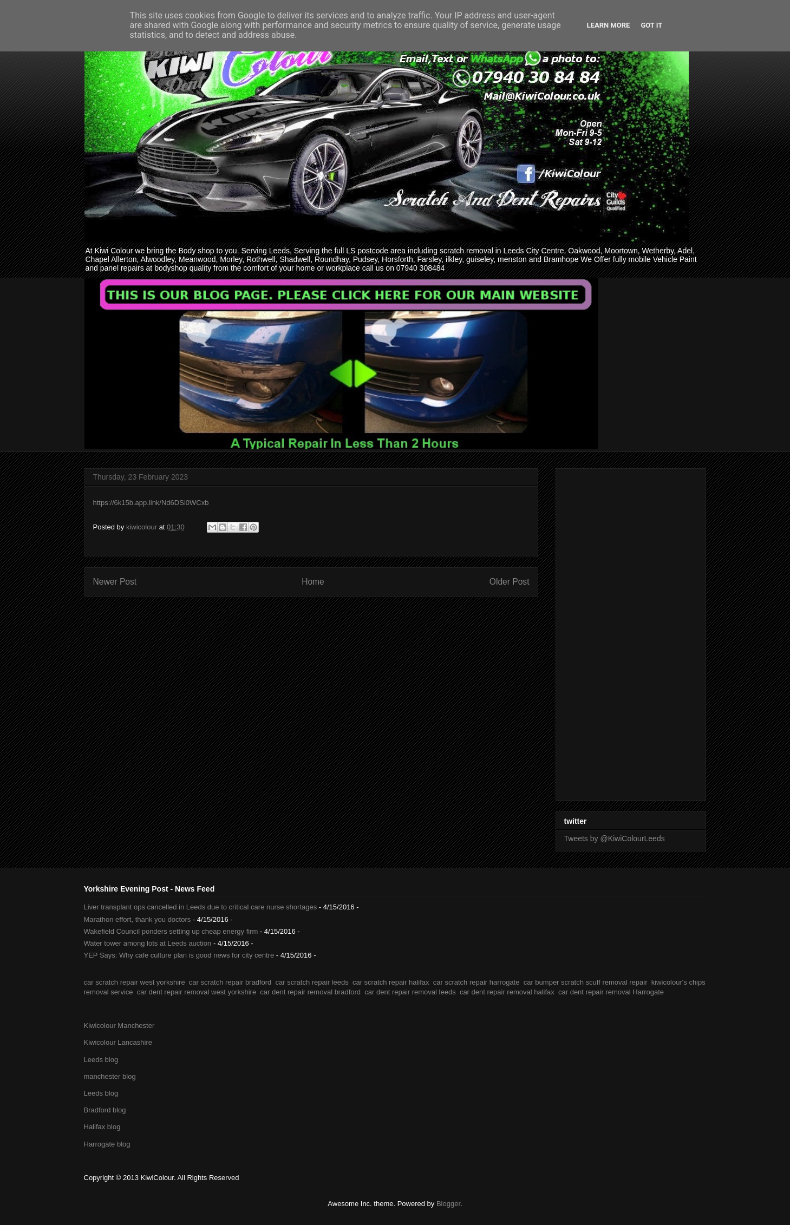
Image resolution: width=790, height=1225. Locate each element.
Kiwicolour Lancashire (118, 1042)
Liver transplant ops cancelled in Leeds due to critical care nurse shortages (200, 907)
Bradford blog (105, 1110)
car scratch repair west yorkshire (134, 982)
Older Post (509, 581)
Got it (651, 25)
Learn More (608, 25)
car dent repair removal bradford (310, 992)
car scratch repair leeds (312, 982)
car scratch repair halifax (390, 982)
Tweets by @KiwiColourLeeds (614, 838)
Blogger (448, 1204)
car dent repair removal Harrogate (611, 992)
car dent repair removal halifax (507, 992)
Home (313, 581)
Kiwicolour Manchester (119, 1025)
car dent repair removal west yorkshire (196, 992)
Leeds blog (101, 1060)
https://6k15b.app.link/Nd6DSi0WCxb (151, 503)
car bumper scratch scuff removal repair (586, 982)
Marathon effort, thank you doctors (137, 919)
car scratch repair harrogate (476, 982)
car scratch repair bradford (230, 982)
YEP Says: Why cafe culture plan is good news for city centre (179, 955)
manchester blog (110, 1076)
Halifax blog (102, 1127)
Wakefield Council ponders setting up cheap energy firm (171, 931)
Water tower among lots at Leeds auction (148, 943)
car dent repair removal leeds (409, 992)
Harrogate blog (107, 1144)
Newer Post (115, 581)
